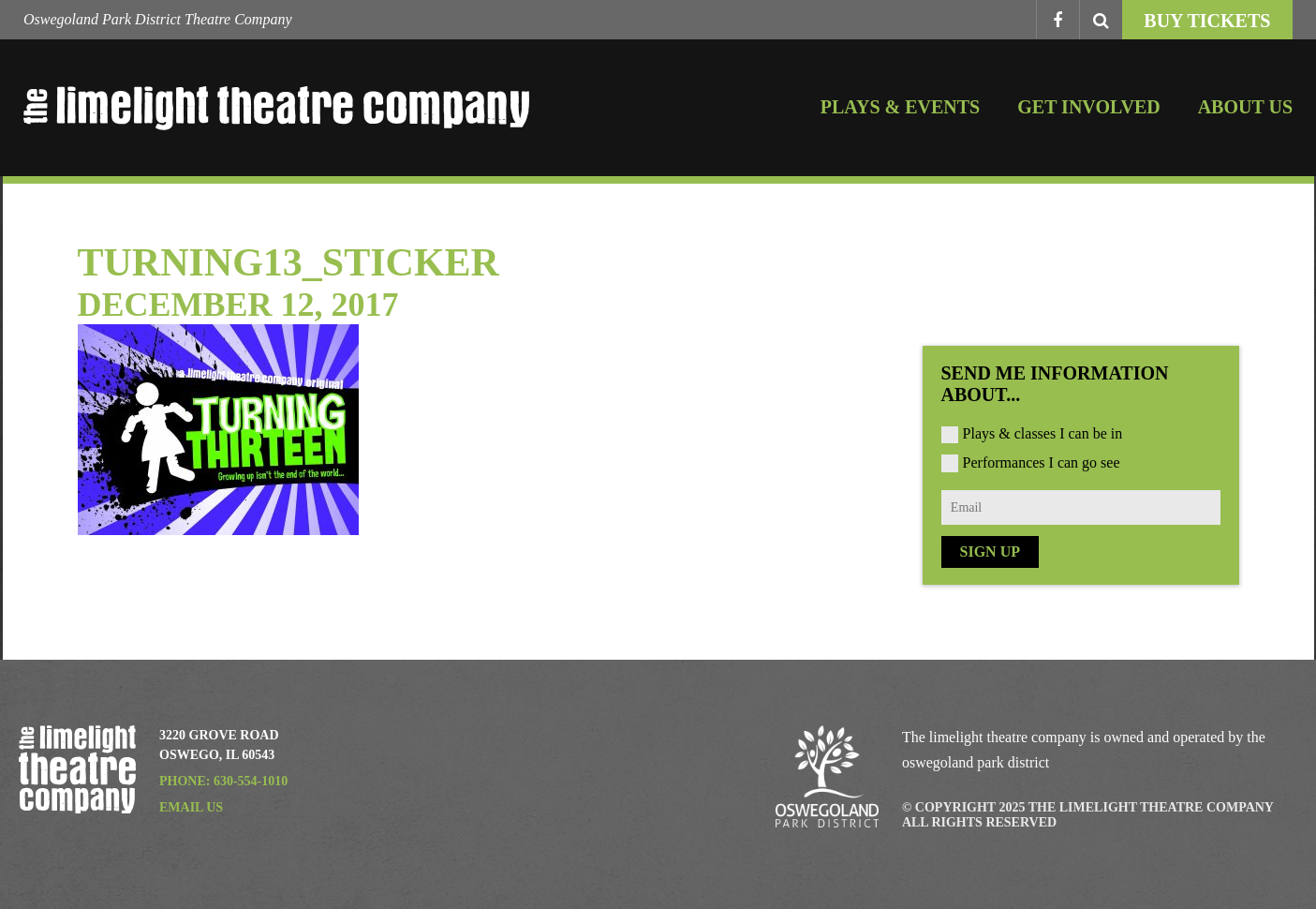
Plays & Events (900, 107)
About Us (1245, 107)
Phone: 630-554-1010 (223, 781)
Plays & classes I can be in (1043, 433)
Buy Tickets (1207, 20)
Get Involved (1088, 107)
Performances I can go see (1041, 462)
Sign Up (990, 551)
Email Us (191, 807)
